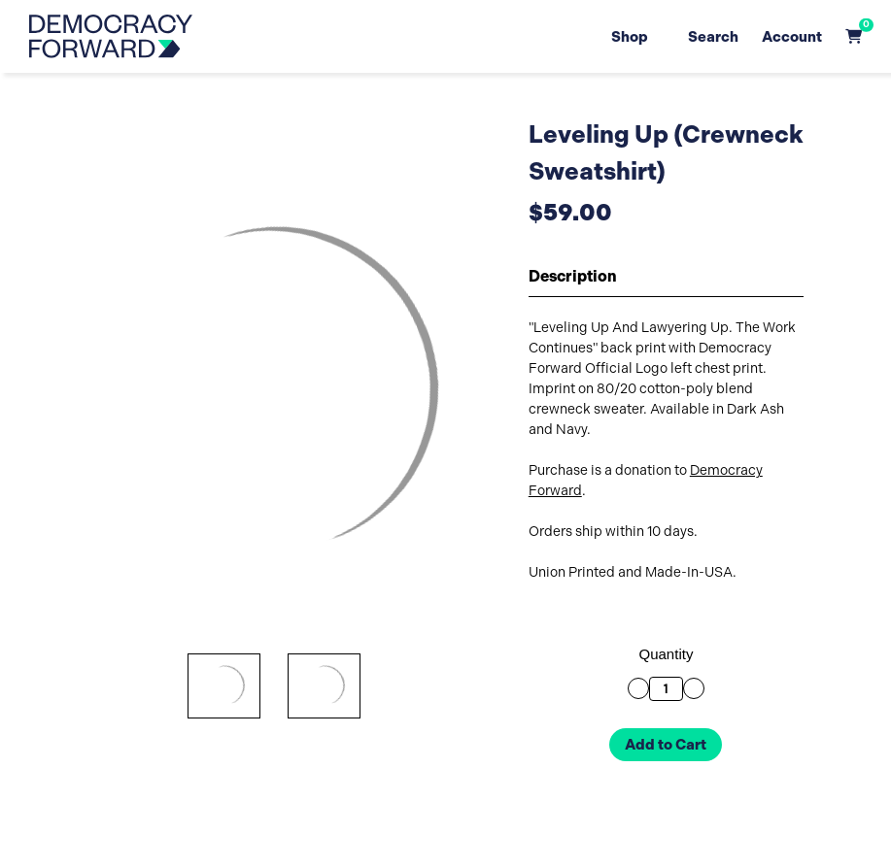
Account (792, 36)
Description (573, 276)
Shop (636, 36)
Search (713, 36)
